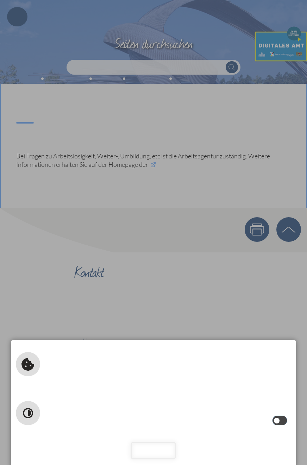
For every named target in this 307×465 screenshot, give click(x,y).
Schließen (153, 450)
